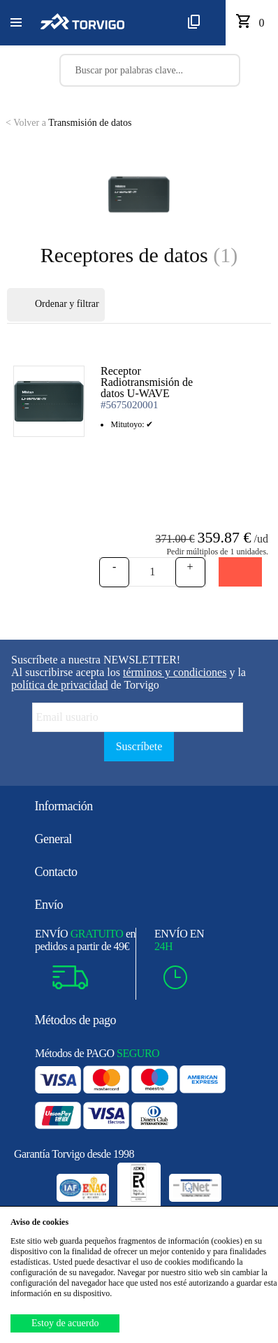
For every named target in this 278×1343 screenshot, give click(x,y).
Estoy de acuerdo (64, 1323)
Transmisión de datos (68, 122)
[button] (16, 23)
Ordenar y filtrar (56, 305)
